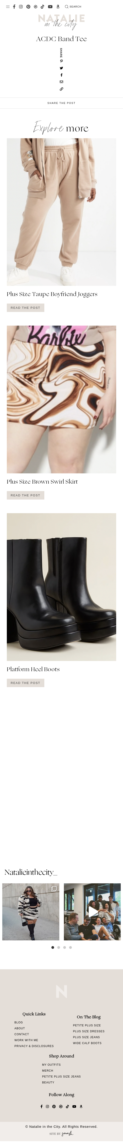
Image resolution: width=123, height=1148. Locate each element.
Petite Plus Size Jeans (61, 1076)
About (20, 1028)
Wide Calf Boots (87, 1043)
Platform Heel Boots (33, 670)
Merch (47, 1070)
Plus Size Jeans (86, 1037)
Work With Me (26, 1040)
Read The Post (25, 307)
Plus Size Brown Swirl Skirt (42, 482)
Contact (22, 1034)
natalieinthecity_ (31, 873)
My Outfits (51, 1064)
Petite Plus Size (87, 1025)
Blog (19, 1022)
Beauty (48, 1082)
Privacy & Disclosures (34, 1046)
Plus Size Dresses (89, 1031)
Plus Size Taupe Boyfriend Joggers (52, 294)
